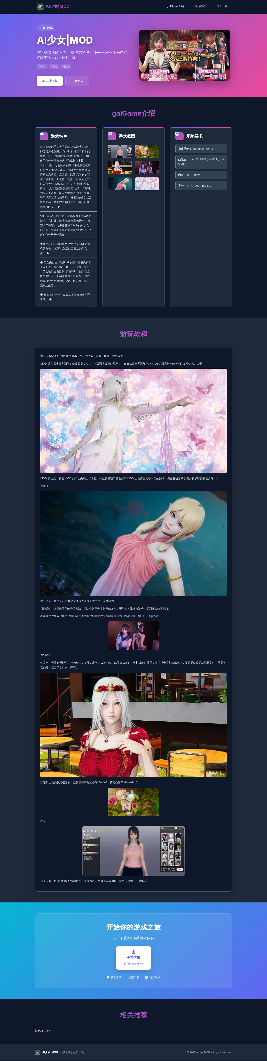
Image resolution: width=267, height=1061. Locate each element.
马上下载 (222, 6)
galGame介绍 (175, 6)
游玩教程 (200, 6)
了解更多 (77, 81)
